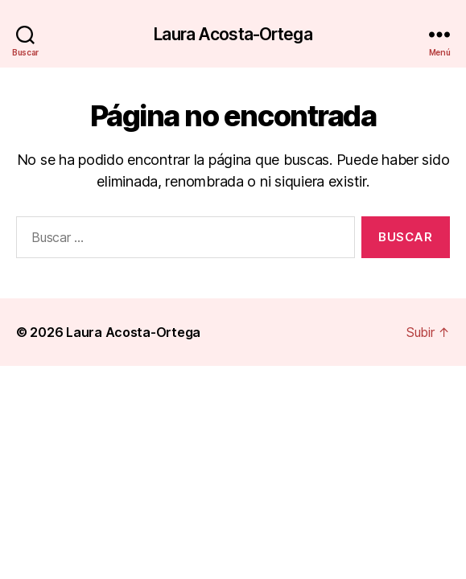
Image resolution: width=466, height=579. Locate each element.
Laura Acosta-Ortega (232, 34)
